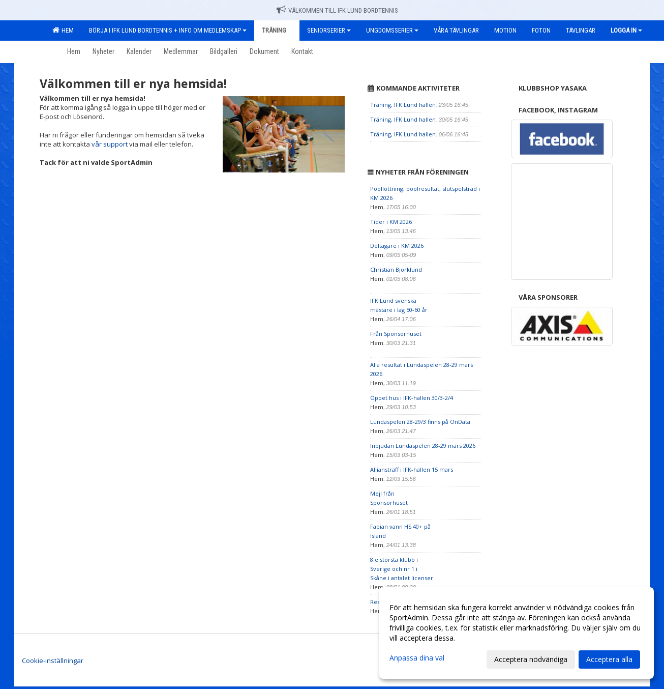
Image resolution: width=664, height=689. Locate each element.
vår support (110, 144)
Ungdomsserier (392, 30)
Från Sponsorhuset (395, 333)
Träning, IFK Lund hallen (403, 104)
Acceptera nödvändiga (530, 659)
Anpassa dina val (416, 658)
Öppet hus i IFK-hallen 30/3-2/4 (411, 397)
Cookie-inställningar (52, 660)
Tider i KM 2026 (391, 221)
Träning (277, 30)
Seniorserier (329, 30)
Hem (63, 30)
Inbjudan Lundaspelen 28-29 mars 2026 (422, 445)
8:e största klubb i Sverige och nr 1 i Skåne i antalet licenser (401, 569)
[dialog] (516, 633)
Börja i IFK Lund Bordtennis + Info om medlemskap (168, 30)
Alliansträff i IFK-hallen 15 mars (411, 469)
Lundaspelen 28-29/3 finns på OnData (420, 421)
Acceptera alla (609, 659)
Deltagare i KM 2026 (397, 245)
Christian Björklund (396, 269)
